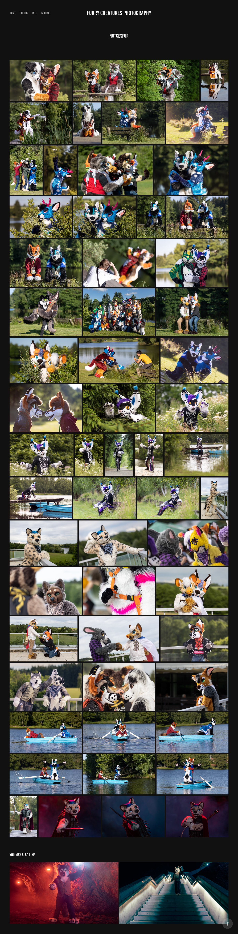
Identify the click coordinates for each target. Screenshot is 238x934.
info (34, 13)
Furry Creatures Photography (119, 13)
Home (13, 13)
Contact (46, 13)
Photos (24, 13)
